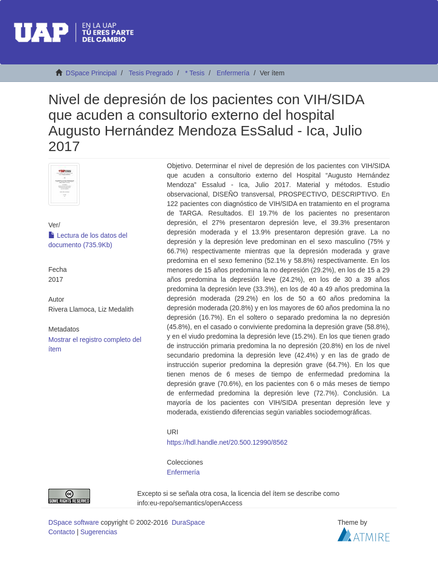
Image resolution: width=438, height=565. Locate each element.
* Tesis (194, 73)
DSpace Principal (91, 73)
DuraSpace (188, 522)
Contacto (61, 532)
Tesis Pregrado (150, 73)
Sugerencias (98, 532)
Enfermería (233, 73)
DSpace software (73, 522)
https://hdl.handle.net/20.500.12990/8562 (227, 442)
